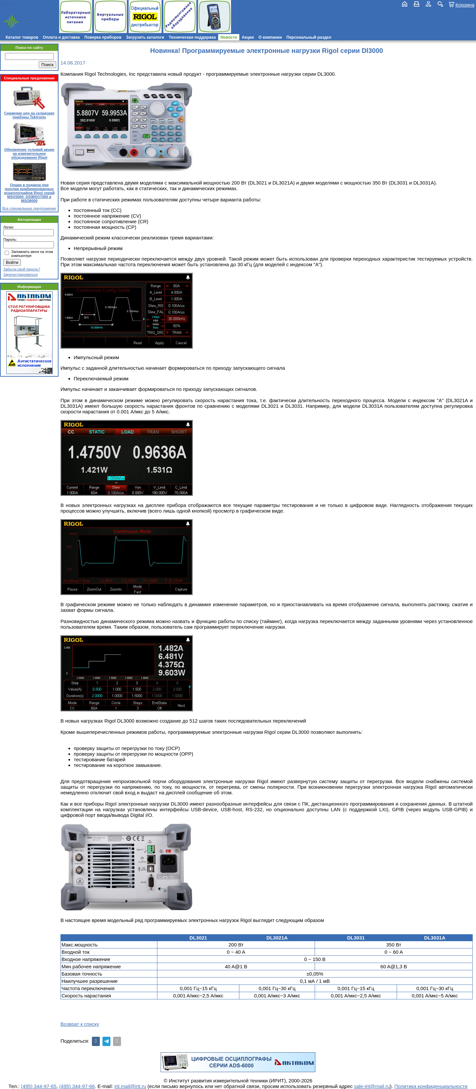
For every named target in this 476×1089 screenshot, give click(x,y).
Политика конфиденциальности (430, 1086)
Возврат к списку (79, 1024)
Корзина (465, 4)
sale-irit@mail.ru (372, 1086)
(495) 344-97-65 (39, 1086)
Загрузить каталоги (145, 37)
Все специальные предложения (29, 208)
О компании (270, 37)
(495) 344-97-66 (77, 1086)
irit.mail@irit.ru (22, 8)
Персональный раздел (309, 37)
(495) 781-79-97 (34, 3)
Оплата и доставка (61, 37)
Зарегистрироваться (20, 274)
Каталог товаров (22, 37)
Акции (248, 37)
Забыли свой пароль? (21, 269)
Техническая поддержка (192, 37)
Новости (228, 37)
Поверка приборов (102, 37)
